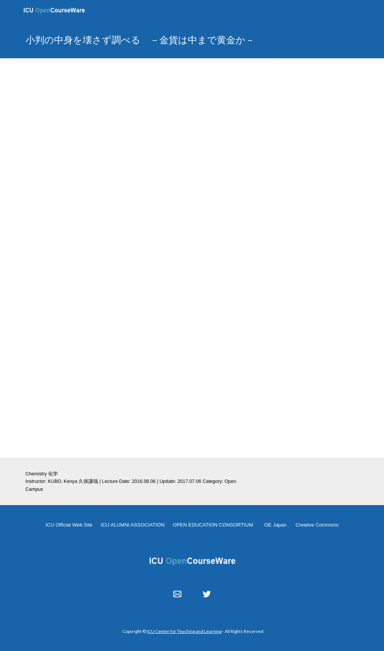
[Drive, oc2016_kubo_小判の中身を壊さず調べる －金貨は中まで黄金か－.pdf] (134, 362)
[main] (163, 39)
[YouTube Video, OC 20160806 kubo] (192, 162)
